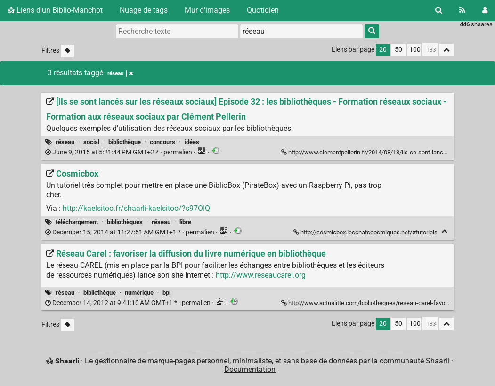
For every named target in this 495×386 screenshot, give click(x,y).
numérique (139, 292)
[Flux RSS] (462, 10)
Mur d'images (207, 10)
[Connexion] (485, 10)
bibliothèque (124, 141)
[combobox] (301, 31)
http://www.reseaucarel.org (261, 275)
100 (415, 50)
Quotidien (263, 10)
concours (162, 141)
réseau (65, 141)
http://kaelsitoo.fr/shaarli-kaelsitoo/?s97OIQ (136, 208)
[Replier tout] (446, 50)
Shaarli (67, 360)
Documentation (250, 369)
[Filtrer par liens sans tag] (67, 51)
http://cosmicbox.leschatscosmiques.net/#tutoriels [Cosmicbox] (366, 232)
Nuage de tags (144, 10)
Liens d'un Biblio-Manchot (55, 10)
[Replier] (444, 231)
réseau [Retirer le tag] (120, 73)
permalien (119, 152)
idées (192, 141)
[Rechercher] (439, 10)
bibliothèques (125, 221)
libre (185, 221)
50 (398, 50)
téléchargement (77, 221)
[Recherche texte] (177, 31)
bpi (166, 292)
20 (383, 50)
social (91, 141)
